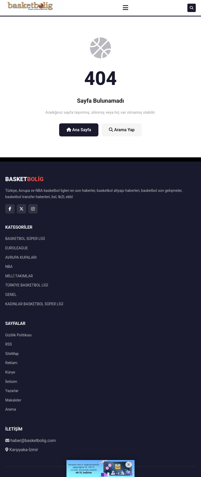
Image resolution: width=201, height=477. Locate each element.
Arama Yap (122, 129)
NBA (9, 267)
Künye (10, 372)
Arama (10, 409)
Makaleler (13, 400)
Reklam (11, 363)
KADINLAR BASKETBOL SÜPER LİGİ (34, 304)
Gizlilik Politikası (18, 335)
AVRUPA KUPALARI (21, 257)
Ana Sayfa (78, 129)
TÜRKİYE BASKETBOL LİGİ (26, 285)
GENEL (10, 294)
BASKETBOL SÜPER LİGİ (25, 239)
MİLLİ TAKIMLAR (19, 276)
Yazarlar (12, 391)
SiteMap (12, 354)
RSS (8, 344)
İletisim (11, 382)
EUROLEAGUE (16, 248)
